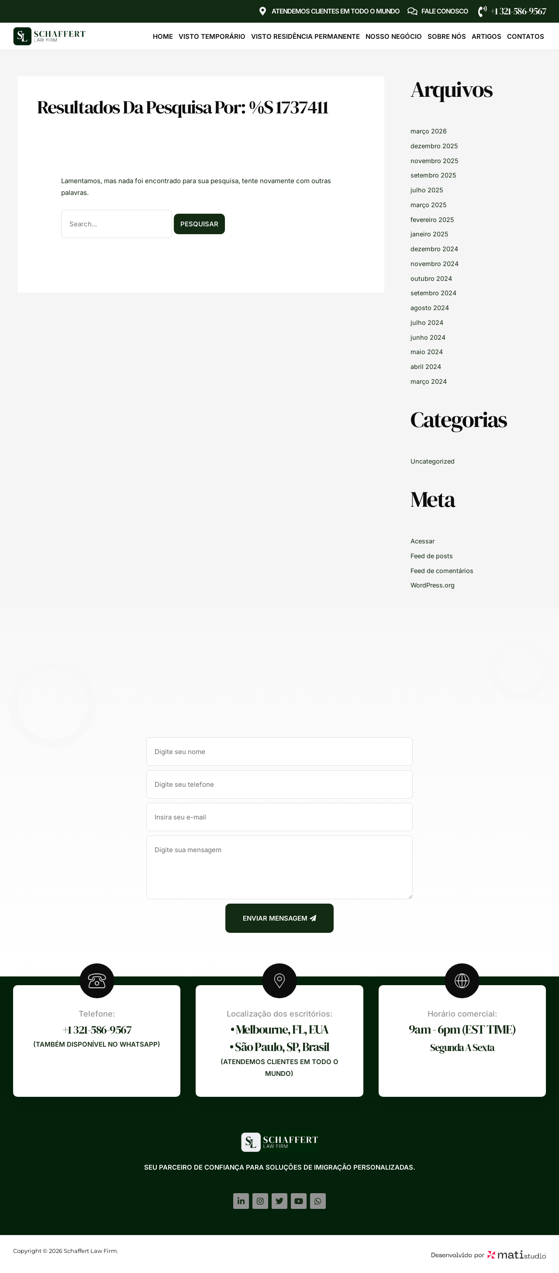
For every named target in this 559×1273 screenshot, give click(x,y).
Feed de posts (432, 556)
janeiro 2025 (430, 234)
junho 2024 (428, 337)
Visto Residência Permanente (305, 36)
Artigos (486, 36)
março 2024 (429, 381)
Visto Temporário (212, 36)
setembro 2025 (434, 175)
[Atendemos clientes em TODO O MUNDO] (263, 11)
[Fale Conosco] (412, 11)
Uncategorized (433, 461)
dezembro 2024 (435, 249)
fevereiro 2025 (434, 219)
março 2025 (429, 205)
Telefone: (97, 1013)
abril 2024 (426, 366)
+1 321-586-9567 (518, 11)
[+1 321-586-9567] (482, 11)
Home (163, 36)
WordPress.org (434, 585)
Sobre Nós (447, 36)
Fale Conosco (444, 11)
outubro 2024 (432, 278)
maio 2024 (427, 352)
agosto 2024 (430, 308)
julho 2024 (427, 322)
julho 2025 (427, 190)
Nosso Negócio (394, 36)
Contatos (525, 36)
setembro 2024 (434, 293)
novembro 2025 (435, 161)
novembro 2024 (435, 263)
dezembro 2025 (435, 146)
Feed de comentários (443, 571)
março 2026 (429, 131)
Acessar (423, 541)
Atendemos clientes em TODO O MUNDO (336, 11)
